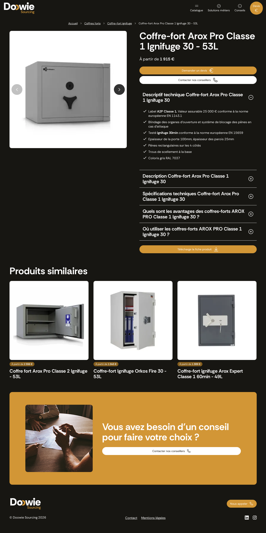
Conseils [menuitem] (240, 10)
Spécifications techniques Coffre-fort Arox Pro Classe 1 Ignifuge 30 (191, 196)
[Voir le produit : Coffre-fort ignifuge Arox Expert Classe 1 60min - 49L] (216, 330)
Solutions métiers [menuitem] (219, 10)
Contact (131, 518)
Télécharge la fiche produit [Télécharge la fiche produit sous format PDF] (194, 249)
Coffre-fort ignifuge (119, 23)
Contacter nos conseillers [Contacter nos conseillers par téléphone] (194, 80)
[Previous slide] (16, 89)
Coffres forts (92, 23)
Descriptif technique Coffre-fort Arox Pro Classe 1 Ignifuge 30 (193, 97)
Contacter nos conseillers (168, 451)
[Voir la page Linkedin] (247, 517)
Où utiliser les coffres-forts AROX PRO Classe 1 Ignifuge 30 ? (192, 231)
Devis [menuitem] (256, 6)
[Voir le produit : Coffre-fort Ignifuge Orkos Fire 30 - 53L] (133, 330)
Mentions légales (153, 518)
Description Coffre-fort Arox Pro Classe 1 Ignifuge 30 (186, 178)
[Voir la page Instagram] (255, 517)
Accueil (73, 23)
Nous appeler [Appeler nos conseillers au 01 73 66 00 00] (238, 503)
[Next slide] (119, 89)
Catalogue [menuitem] (196, 10)
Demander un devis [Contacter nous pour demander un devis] (194, 70)
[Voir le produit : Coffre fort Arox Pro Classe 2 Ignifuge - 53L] (49, 330)
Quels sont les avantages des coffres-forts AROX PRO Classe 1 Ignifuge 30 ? (194, 214)
